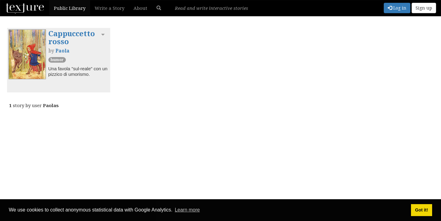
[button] (159, 8)
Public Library (69, 8)
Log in (397, 8)
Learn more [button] (187, 209)
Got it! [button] (421, 209)
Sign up (424, 8)
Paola (62, 50)
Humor (57, 59)
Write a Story (109, 8)
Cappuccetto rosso (71, 37)
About (140, 8)
